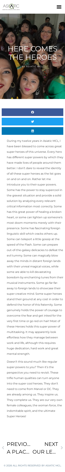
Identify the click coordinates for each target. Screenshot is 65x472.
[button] (59, 7)
